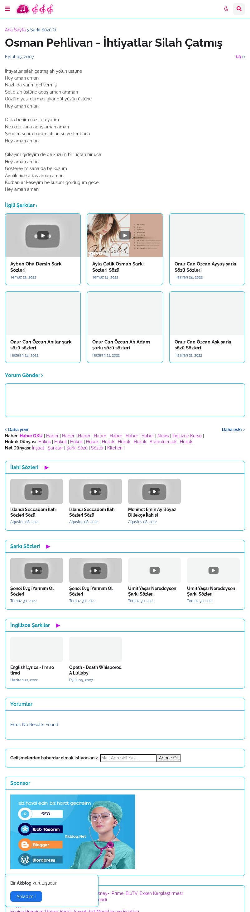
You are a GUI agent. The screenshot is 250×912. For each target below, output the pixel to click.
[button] (7, 9)
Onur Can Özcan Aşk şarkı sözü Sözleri (203, 345)
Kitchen (115, 447)
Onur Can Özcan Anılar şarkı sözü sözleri (41, 345)
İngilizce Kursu (187, 435)
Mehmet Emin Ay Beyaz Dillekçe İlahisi (152, 512)
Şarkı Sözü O (43, 30)
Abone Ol (168, 757)
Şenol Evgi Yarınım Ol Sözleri (32, 591)
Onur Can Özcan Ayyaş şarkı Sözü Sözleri (205, 267)
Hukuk (44, 441)
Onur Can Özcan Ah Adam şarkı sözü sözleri (121, 345)
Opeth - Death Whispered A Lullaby (95, 670)
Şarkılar (55, 447)
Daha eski (232, 429)
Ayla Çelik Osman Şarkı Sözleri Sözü (118, 267)
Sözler (97, 447)
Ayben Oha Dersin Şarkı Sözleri (36, 267)
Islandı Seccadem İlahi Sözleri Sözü (33, 512)
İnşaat (38, 447)
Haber (52, 435)
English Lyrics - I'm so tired (32, 670)
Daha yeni (18, 429)
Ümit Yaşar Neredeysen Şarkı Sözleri (152, 591)
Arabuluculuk (163, 441)
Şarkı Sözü (77, 447)
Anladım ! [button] (26, 896)
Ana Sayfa (15, 30)
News (163, 435)
